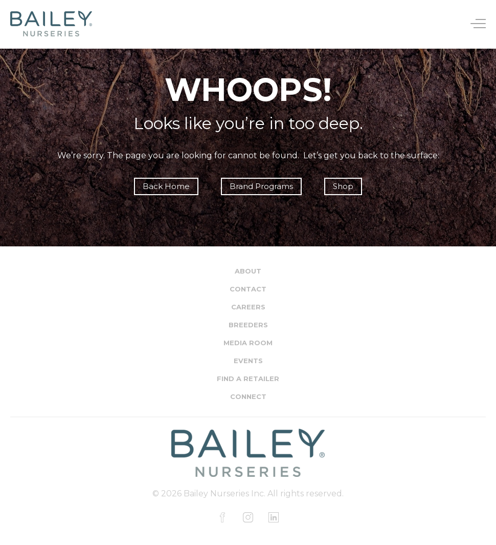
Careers (248, 307)
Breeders (248, 325)
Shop (343, 186)
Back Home (166, 186)
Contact (248, 289)
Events (248, 361)
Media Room (248, 343)
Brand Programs (261, 186)
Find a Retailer (248, 378)
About (248, 271)
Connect (248, 396)
